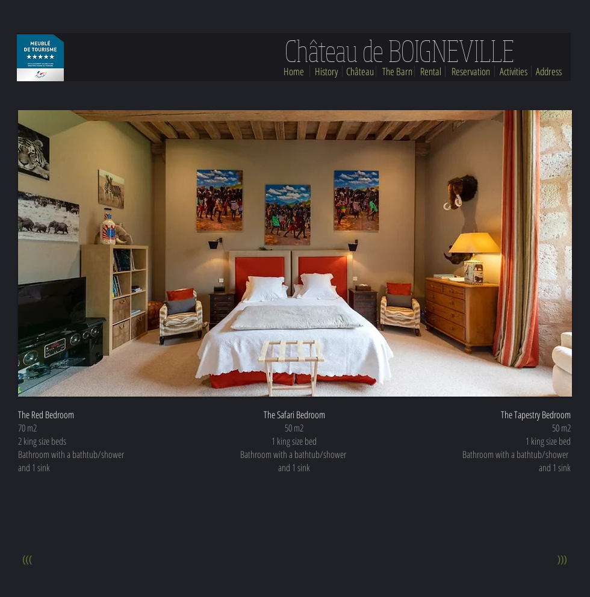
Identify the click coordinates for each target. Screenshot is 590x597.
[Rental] (431, 71)
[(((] (27, 560)
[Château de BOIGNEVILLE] (399, 51)
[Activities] (513, 71)
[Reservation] (470, 71)
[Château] (360, 71)
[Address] (549, 71)
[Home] (293, 71)
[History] (326, 71)
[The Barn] (397, 71)
